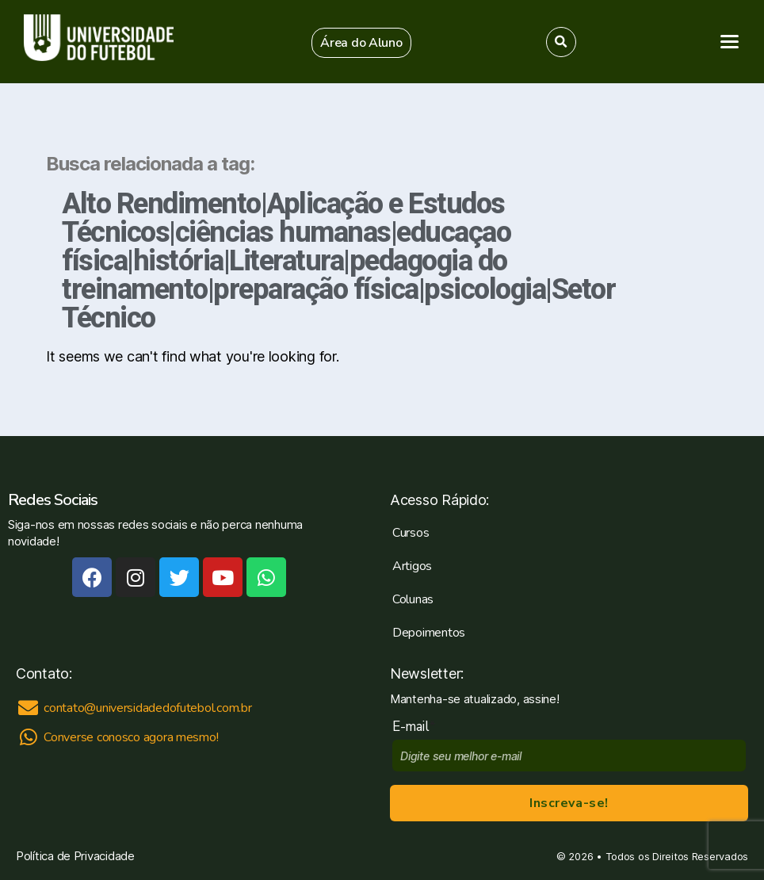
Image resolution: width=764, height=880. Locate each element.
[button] (361, 43)
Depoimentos (428, 632)
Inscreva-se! (568, 803)
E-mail (414, 726)
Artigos (412, 566)
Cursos (410, 532)
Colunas (413, 599)
